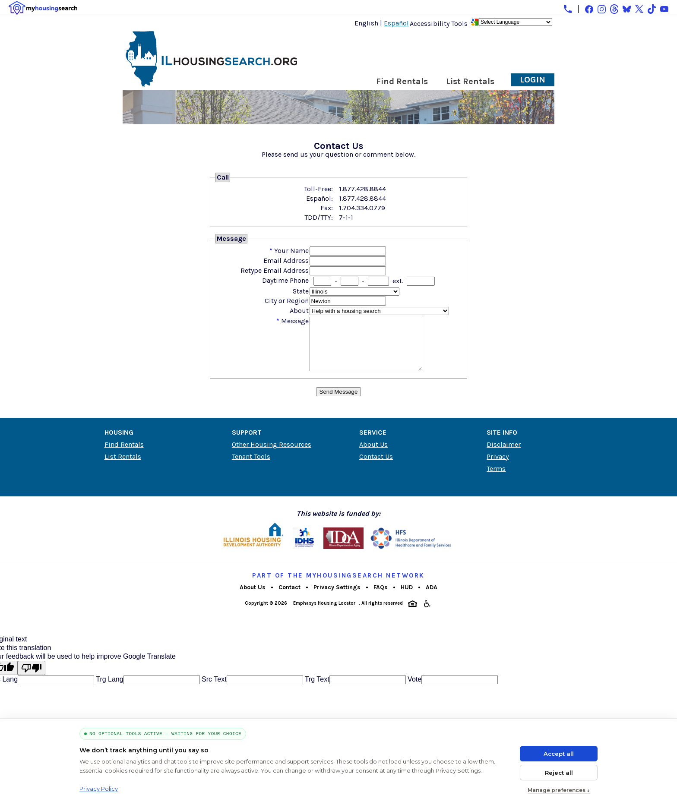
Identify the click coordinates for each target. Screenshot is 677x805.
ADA (431, 597)
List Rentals (470, 81)
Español (396, 23)
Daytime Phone (285, 280)
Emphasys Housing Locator (324, 613)
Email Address (286, 260)
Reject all (559, 772)
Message (295, 321)
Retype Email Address (274, 270)
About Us (373, 455)
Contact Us (376, 467)
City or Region (287, 301)
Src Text (213, 689)
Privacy (498, 467)
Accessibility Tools (439, 23)
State (301, 291)
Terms (496, 479)
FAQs (380, 597)
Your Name (291, 250)
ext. (397, 281)
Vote (413, 689)
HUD (407, 597)
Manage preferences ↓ (559, 790)
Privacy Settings (337, 597)
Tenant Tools (251, 467)
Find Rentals (402, 81)
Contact (289, 597)
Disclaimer (504, 455)
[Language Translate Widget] (515, 22)
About (299, 310)
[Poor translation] (31, 678)
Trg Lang (108, 689)
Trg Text (316, 689)
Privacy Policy (98, 788)
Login (532, 80)
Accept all (559, 753)
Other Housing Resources (271, 455)
